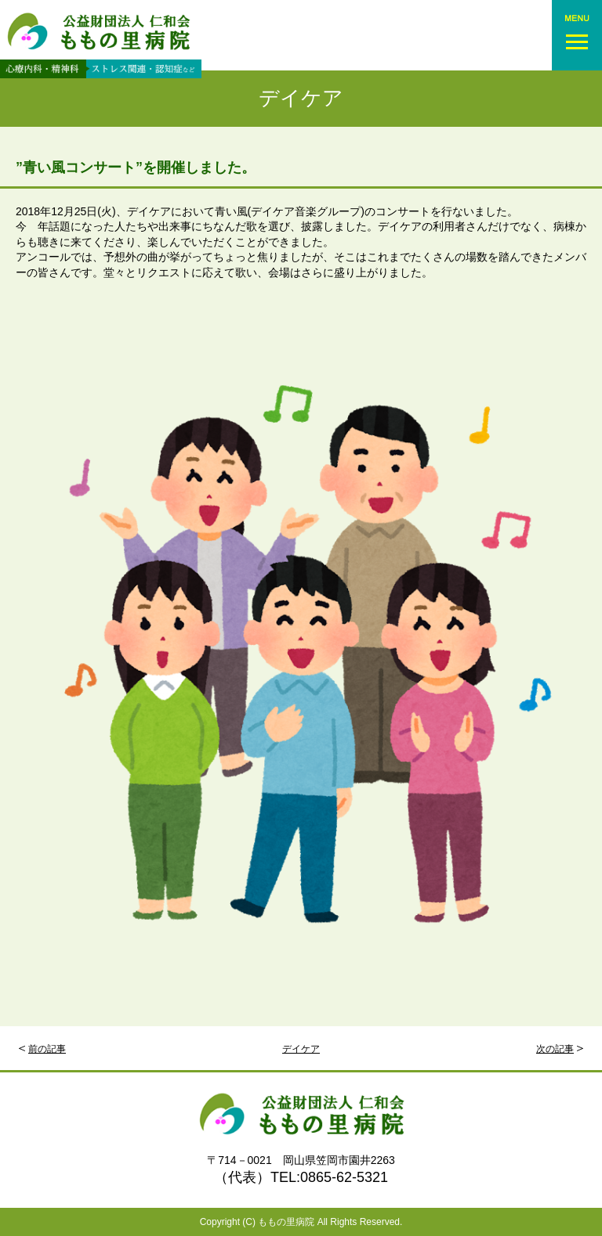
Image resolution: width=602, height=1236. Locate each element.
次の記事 (555, 1048)
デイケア (301, 98)
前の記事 (47, 1048)
